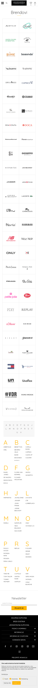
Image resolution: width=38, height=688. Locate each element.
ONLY (27, 523)
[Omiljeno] (31, 3)
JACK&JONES (19, 498)
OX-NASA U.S (30, 526)
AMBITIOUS (7, 447)
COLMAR (28, 458)
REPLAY (16, 548)
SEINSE (28, 551)
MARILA (6, 523)
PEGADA (6, 558)
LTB (27, 500)
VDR (27, 574)
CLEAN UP (29, 455)
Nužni (6, 679)
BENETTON (18, 447)
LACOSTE (29, 498)
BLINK (16, 455)
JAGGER (17, 500)
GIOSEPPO (29, 475)
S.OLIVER (29, 548)
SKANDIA (28, 557)
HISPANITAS (7, 498)
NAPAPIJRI (17, 523)
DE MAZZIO (7, 477)
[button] (7, 3)
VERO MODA (30, 576)
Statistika (15, 679)
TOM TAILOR (8, 576)
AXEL (5, 450)
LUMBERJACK (30, 503)
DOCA (6, 483)
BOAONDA (18, 458)
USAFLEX (17, 581)
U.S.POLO (17, 574)
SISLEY (28, 554)
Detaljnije (5, 674)
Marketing (24, 679)
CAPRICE (28, 452)
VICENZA (28, 579)
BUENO (16, 460)
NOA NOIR (17, 531)
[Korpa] (35, 1)
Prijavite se (19, 608)
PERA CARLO (8, 561)
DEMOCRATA (8, 480)
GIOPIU (28, 472)
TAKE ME (6, 574)
